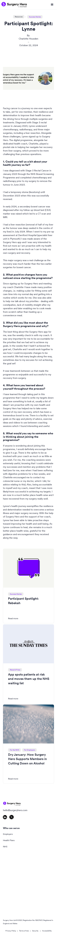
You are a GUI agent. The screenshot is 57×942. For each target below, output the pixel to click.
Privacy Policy (10, 931)
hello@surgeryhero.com (15, 810)
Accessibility (47, 931)
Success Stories (35, 17)
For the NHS (14, 750)
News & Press (15, 670)
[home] (14, 5)
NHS (5, 846)
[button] (52, 4)
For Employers (29, 750)
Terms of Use (24, 931)
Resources (19, 17)
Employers (8, 834)
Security (35, 931)
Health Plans (9, 840)
